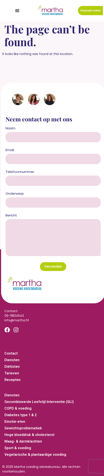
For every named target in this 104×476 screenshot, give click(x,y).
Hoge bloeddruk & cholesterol (29, 435)
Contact (11, 353)
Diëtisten (12, 366)
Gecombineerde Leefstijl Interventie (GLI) (39, 402)
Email (10, 150)
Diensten (11, 360)
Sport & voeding (17, 448)
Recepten (12, 380)
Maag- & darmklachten (23, 441)
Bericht (11, 216)
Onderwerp (15, 194)
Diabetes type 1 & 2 (20, 415)
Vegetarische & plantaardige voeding (35, 454)
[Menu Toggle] (17, 10)
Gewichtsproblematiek (23, 428)
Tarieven (11, 373)
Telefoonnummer (20, 172)
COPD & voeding (18, 408)
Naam (10, 128)
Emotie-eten (14, 421)
